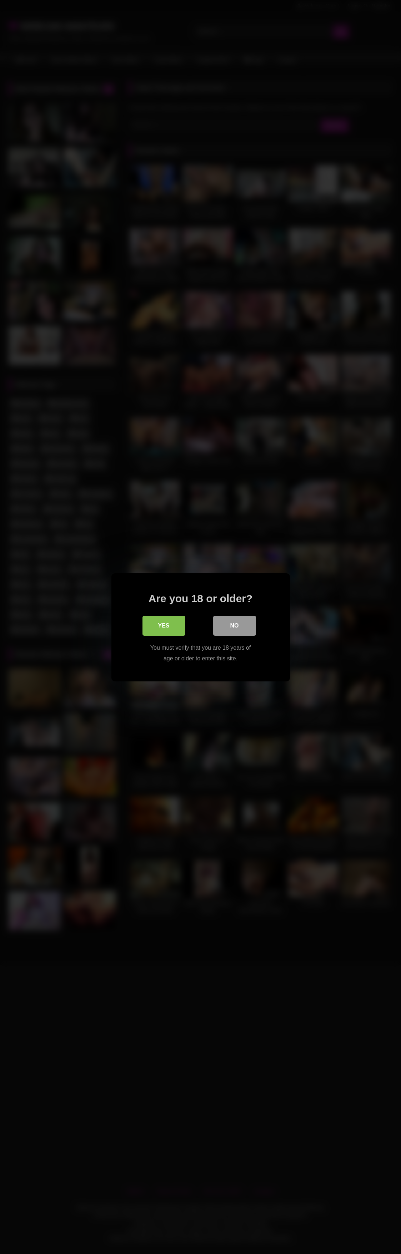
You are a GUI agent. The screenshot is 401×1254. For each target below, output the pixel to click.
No (234, 625)
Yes (163, 625)
